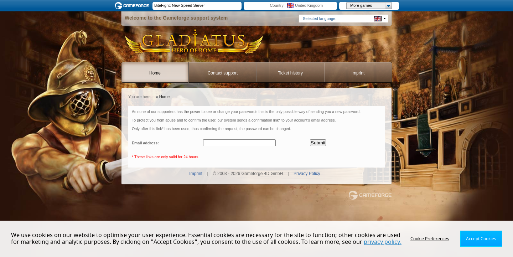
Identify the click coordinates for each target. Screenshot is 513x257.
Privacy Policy (307, 173)
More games (371, 6)
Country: (277, 5)
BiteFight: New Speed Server (179, 5)
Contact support (223, 73)
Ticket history (290, 73)
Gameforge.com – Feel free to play (133, 5)
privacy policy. (382, 242)
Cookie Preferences (429, 239)
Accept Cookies (481, 239)
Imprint (358, 73)
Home (155, 73)
